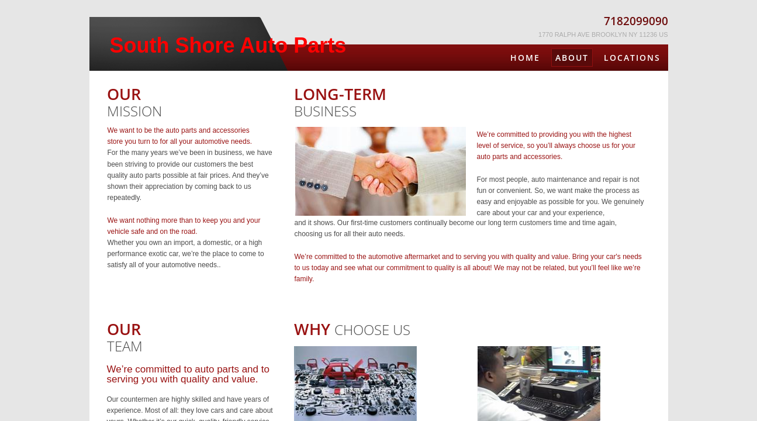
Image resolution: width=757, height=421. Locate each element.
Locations (632, 57)
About (572, 57)
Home (525, 57)
